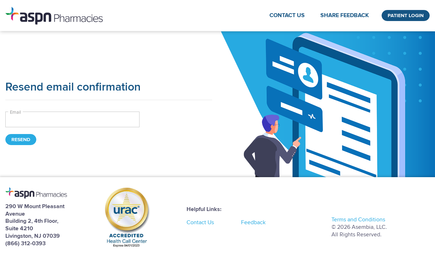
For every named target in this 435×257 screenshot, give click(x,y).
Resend (20, 140)
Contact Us (287, 15)
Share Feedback (344, 15)
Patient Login (406, 15)
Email (15, 112)
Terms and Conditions (358, 219)
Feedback (253, 222)
